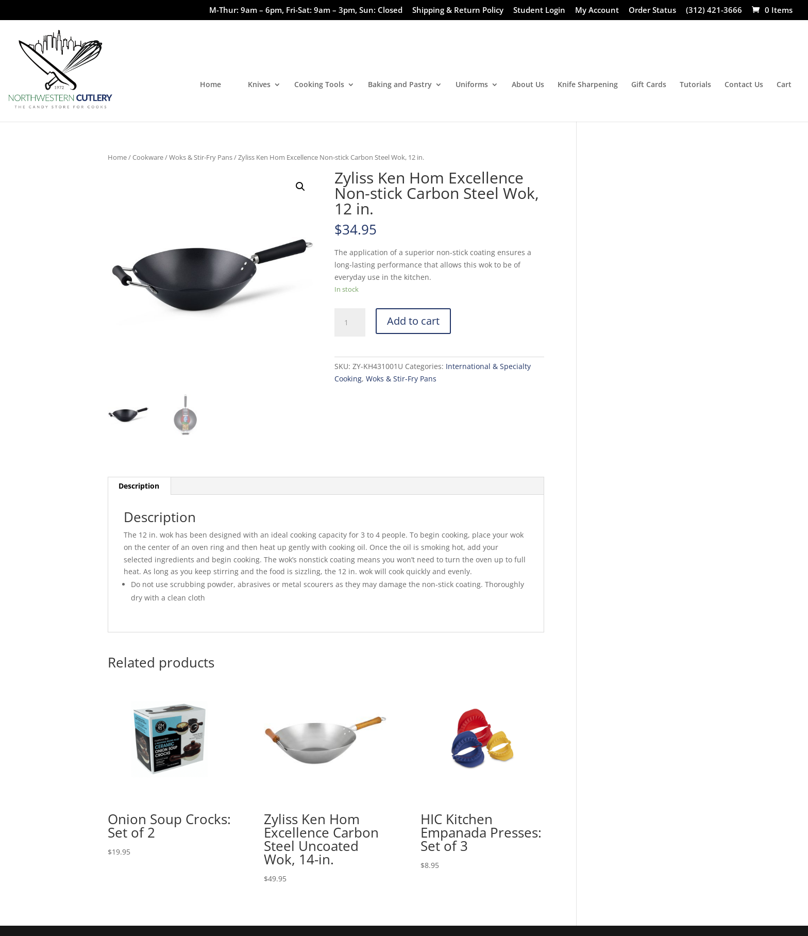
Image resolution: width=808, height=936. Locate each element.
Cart (784, 85)
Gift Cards (648, 85)
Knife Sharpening (588, 85)
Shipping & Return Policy (457, 10)
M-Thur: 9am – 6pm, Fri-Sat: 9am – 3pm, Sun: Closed (305, 10)
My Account (597, 10)
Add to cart (413, 321)
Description (139, 486)
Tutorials (695, 85)
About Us (528, 85)
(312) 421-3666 (714, 10)
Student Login (539, 10)
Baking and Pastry (400, 85)
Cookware (147, 157)
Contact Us (744, 85)
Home (210, 85)
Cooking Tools (319, 85)
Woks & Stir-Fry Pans (200, 157)
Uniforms (472, 85)
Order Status (652, 10)
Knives (259, 85)
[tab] (139, 486)
